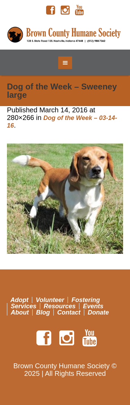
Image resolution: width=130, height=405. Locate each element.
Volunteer (50, 300)
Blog (43, 312)
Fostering (85, 300)
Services (23, 306)
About (20, 312)
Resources (60, 306)
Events (93, 306)
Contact (68, 312)
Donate (98, 312)
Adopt (19, 300)
